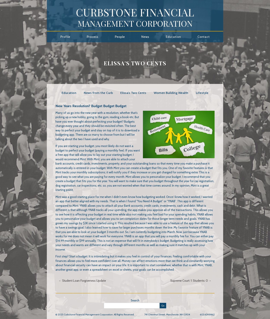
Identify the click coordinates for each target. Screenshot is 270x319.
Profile (65, 37)
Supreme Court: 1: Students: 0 (190, 280)
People (120, 37)
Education (173, 37)
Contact (204, 37)
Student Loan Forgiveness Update (82, 280)
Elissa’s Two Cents (133, 93)
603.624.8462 (207, 314)
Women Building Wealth (171, 93)
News (145, 37)
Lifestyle (202, 93)
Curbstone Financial (135, 17)
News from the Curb (98, 93)
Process (92, 37)
